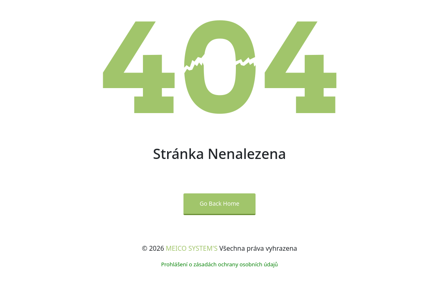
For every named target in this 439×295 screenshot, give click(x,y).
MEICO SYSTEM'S (192, 248)
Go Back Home (220, 203)
